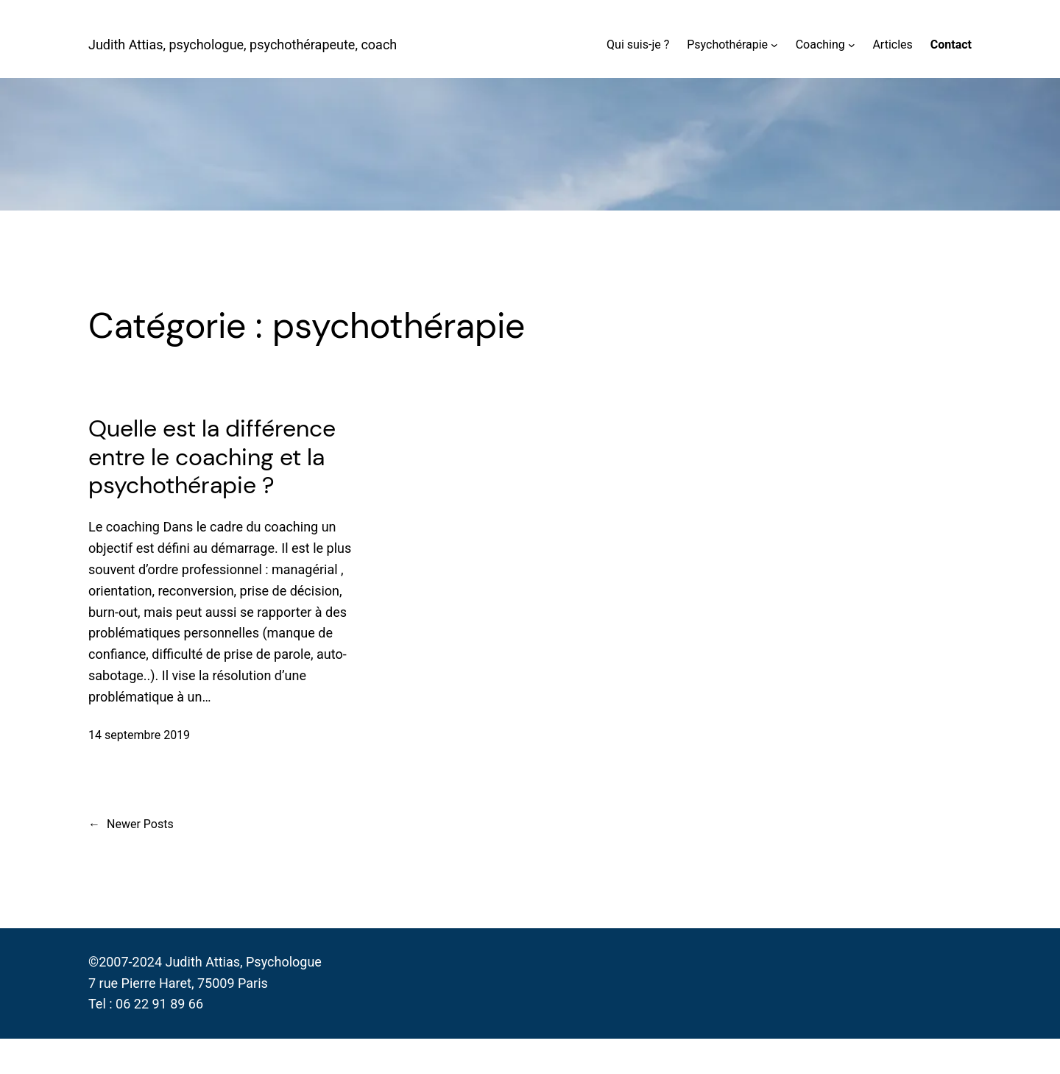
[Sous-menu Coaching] (851, 45)
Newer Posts (131, 824)
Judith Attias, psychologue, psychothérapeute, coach (242, 44)
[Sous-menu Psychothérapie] (774, 45)
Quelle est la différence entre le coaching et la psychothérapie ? (212, 456)
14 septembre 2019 (139, 735)
